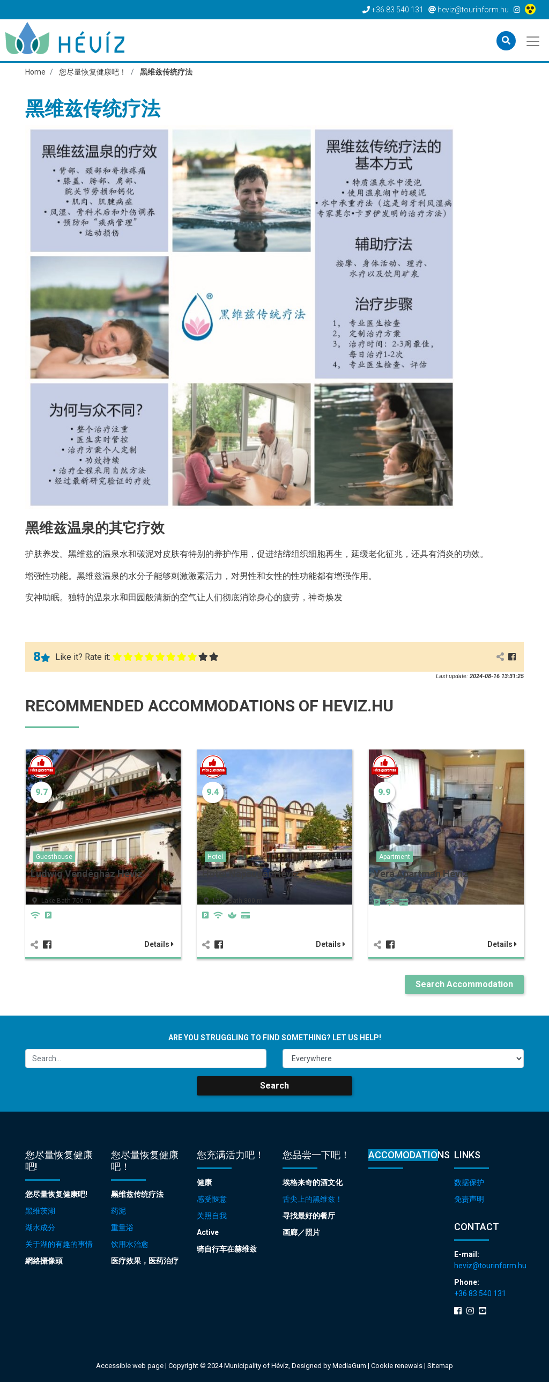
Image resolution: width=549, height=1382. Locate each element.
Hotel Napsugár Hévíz (250, 873)
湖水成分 (40, 1227)
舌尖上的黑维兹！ (313, 1199)
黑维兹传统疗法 (137, 1194)
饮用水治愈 (130, 1244)
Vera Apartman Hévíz (421, 873)
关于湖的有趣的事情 (59, 1244)
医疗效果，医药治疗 (145, 1260)
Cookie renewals (397, 1366)
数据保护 (469, 1182)
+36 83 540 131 (480, 1293)
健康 (204, 1182)
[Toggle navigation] (533, 40)
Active (208, 1232)
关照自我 (212, 1215)
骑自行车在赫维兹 (227, 1249)
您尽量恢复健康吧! (56, 1194)
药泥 (118, 1211)
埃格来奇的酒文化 (313, 1182)
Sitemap (440, 1366)
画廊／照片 (301, 1232)
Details (159, 944)
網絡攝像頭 (44, 1260)
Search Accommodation (464, 984)
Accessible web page (130, 1366)
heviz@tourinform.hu (489, 1265)
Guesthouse (54, 857)
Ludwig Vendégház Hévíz (87, 873)
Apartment (394, 857)
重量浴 (122, 1227)
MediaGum (349, 1366)
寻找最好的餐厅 (309, 1215)
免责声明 (469, 1199)
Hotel (215, 857)
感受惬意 (212, 1199)
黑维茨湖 (40, 1211)
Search (274, 1085)
